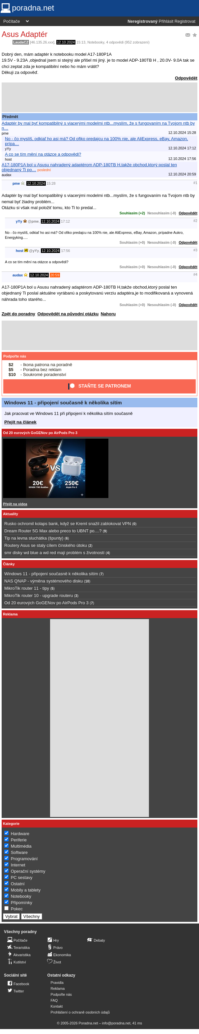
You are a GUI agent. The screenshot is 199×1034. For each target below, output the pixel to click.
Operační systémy (28, 871)
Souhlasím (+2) (132, 213)
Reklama (58, 988)
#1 (195, 183)
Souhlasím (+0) (132, 242)
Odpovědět (186, 78)
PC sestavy (22, 877)
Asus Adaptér (24, 34)
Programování (24, 858)
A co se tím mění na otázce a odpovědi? (43, 154)
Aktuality (10, 514)
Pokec (17, 908)
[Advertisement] (99, 97)
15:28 (51, 183)
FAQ (54, 1000)
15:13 (80, 42)
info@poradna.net (116, 1023)
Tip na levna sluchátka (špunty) (33, 538)
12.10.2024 (66, 42)
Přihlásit (166, 21)
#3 (195, 250)
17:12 (65, 221)
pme (16, 183)
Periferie (19, 839)
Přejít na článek (20, 422)
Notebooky (95, 42)
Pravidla (57, 983)
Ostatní (18, 883)
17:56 (65, 251)
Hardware (20, 833)
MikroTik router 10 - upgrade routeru (38, 595)
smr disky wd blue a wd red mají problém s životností (54, 552)
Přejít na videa (15, 504)
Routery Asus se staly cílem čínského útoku (45, 545)
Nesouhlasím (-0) (161, 213)
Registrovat (185, 21)
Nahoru (108, 313)
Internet (18, 864)
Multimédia (21, 846)
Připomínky (21, 902)
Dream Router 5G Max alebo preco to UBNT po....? (52, 530)
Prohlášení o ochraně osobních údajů (80, 1012)
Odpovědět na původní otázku (68, 313)
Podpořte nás (14, 356)
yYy (19, 221)
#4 (195, 274)
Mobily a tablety (26, 890)
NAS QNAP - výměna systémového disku (43, 581)
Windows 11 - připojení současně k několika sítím (63, 402)
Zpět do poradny (18, 313)
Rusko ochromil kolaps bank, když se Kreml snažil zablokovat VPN (67, 523)
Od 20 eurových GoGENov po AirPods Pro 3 (40, 433)
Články (9, 564)
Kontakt (57, 1006)
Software (19, 852)
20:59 (54, 275)
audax (18, 275)
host (19, 251)
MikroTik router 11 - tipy (26, 588)
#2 (195, 221)
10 (87, 581)
